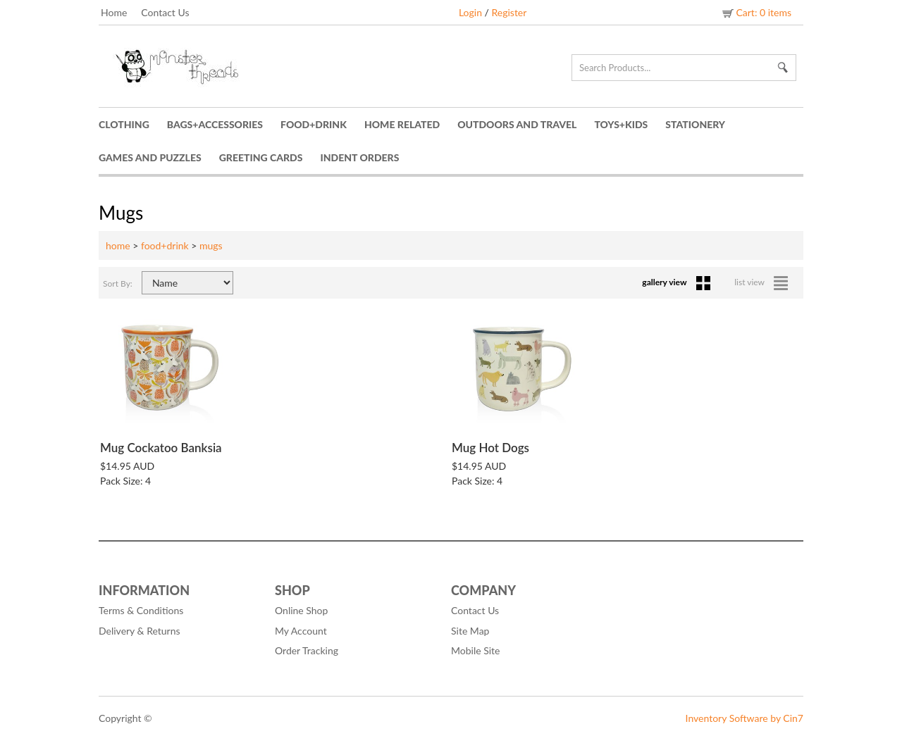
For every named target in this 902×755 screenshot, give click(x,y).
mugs (211, 245)
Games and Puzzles (150, 157)
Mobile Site (475, 650)
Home (114, 12)
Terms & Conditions (141, 610)
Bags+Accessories (215, 124)
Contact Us (165, 12)
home (118, 245)
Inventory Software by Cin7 (744, 718)
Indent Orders (360, 157)
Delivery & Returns (139, 631)
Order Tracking (306, 650)
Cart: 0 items (755, 12)
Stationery (695, 124)
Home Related (402, 124)
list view (761, 282)
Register (508, 12)
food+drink (165, 245)
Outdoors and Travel (516, 124)
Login (470, 12)
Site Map (470, 631)
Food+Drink (313, 124)
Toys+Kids (621, 124)
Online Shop (301, 610)
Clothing (124, 124)
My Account (301, 631)
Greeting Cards (261, 157)
